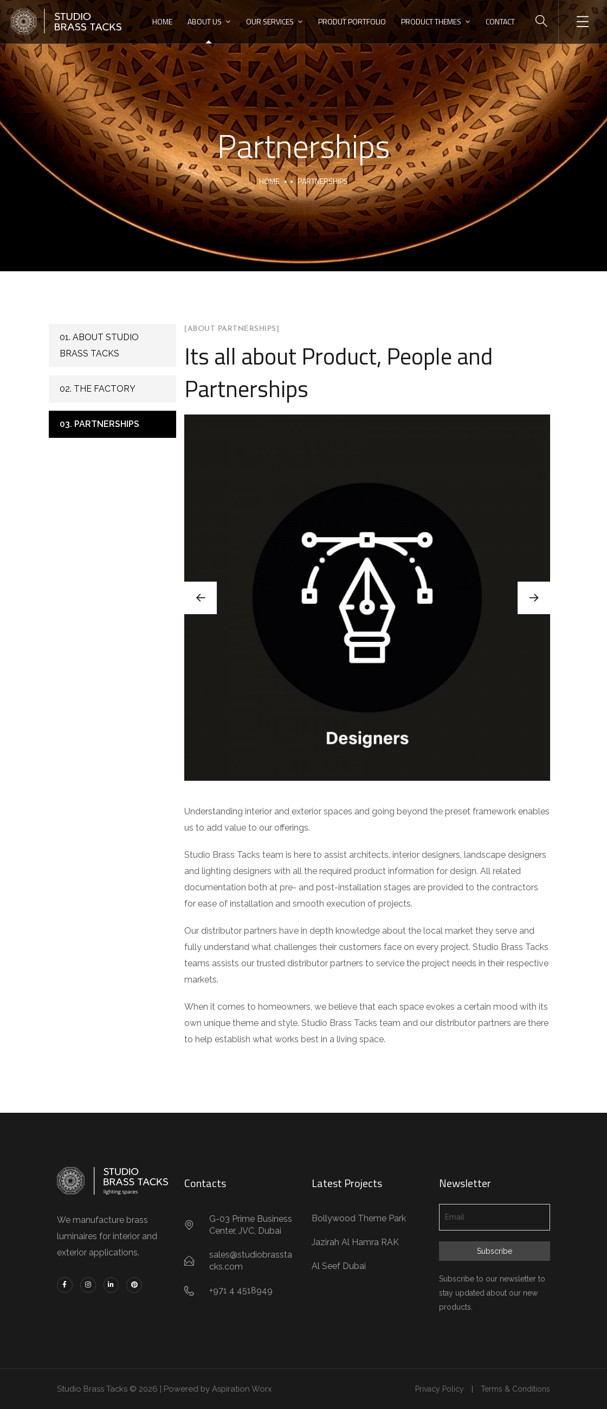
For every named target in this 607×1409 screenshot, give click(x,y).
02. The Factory (97, 389)
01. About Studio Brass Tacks (99, 345)
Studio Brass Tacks (92, 1389)
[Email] (494, 1217)
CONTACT (500, 21)
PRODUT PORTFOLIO (352, 21)
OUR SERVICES (270, 21)
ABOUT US (205, 21)
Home (269, 181)
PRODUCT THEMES (431, 21)
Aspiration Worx (244, 1389)
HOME (162, 21)
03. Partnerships (99, 424)
